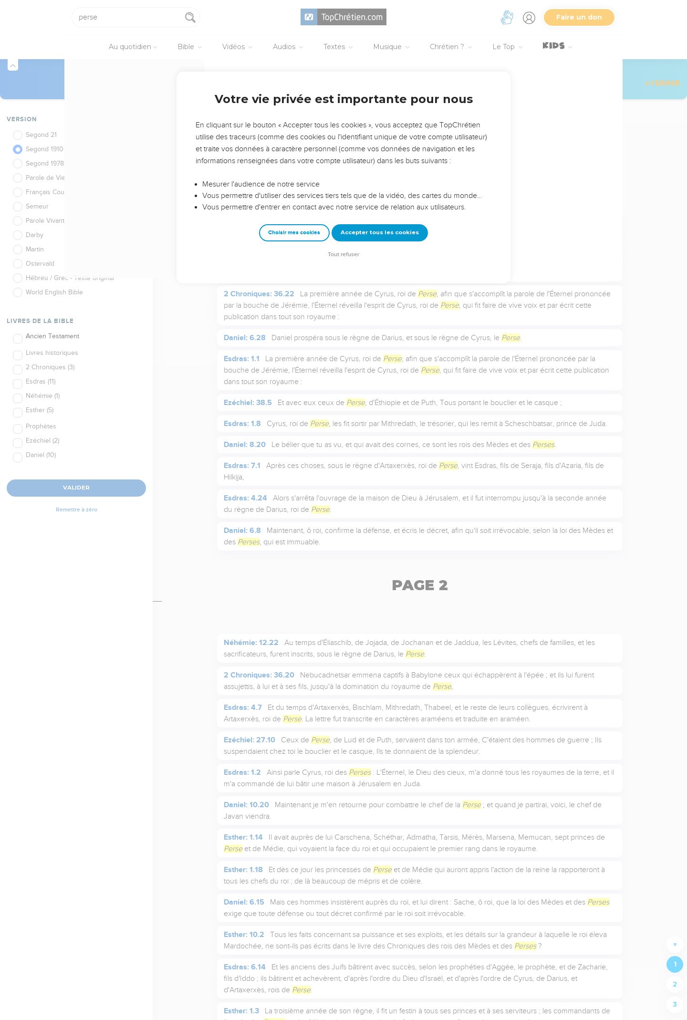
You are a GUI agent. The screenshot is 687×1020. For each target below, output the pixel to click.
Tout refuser (343, 254)
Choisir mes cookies (294, 232)
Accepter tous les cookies (380, 232)
